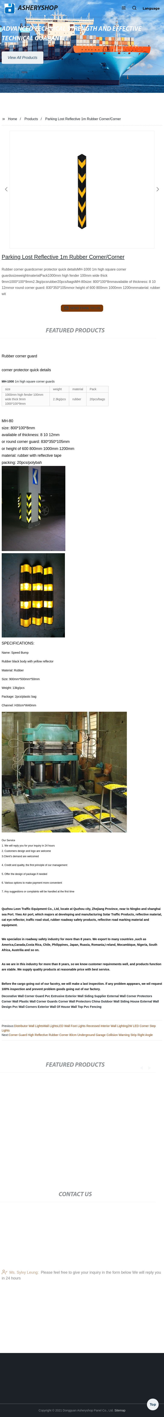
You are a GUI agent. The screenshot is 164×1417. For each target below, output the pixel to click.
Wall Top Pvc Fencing (86, 1006)
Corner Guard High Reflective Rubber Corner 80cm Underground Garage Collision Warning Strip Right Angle (81, 1035)
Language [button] (151, 8)
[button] (124, 8)
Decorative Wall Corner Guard (23, 996)
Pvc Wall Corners (24, 1006)
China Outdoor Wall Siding (110, 1001)
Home (12, 119)
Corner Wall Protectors (75, 1001)
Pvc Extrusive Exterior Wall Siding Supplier (75, 996)
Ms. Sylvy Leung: (20, 1282)
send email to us (82, 308)
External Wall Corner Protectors (129, 996)
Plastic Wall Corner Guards (38, 1001)
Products (31, 119)
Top (153, 1404)
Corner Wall (10, 1001)
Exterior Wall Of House (54, 1006)
